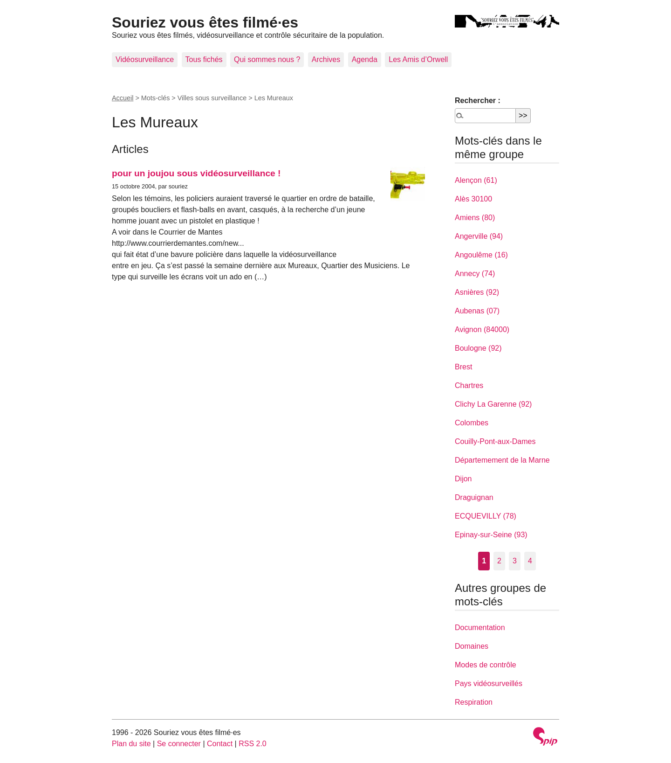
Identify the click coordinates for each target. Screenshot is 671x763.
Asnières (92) (477, 292)
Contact (220, 744)
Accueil (122, 98)
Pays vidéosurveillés (488, 683)
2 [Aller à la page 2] (499, 561)
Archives (326, 59)
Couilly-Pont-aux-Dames (495, 441)
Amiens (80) (475, 218)
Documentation (480, 627)
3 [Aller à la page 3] (515, 561)
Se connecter (179, 744)
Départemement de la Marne (502, 460)
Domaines (471, 646)
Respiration (474, 702)
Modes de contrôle (485, 665)
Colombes (471, 423)
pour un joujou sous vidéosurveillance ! (196, 173)
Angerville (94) (479, 236)
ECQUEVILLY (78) (485, 516)
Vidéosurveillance (145, 59)
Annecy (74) (475, 273)
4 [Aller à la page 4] (530, 561)
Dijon (463, 479)
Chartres (469, 385)
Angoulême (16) (481, 255)
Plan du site (131, 744)
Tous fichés (204, 59)
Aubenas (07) (477, 311)
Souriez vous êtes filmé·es (205, 22)
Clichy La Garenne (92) (493, 404)
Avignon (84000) (482, 329)
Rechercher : (477, 100)
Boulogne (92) (478, 348)
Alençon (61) (476, 180)
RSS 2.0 (253, 744)
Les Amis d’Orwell (418, 59)
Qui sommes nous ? (267, 59)
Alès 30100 (473, 199)
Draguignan (474, 497)
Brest (463, 367)
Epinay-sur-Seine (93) (491, 535)
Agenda (364, 59)
